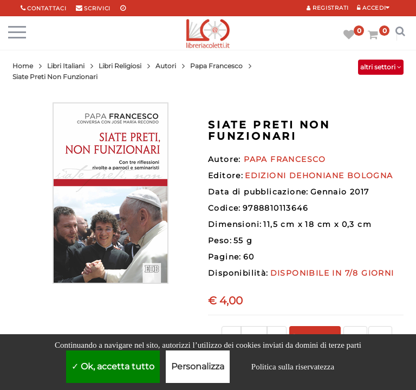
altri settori (380, 67)
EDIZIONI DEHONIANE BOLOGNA (319, 175)
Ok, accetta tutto (113, 366)
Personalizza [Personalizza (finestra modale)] (197, 366)
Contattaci (46, 8)
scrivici (97, 8)
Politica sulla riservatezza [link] (292, 366)
